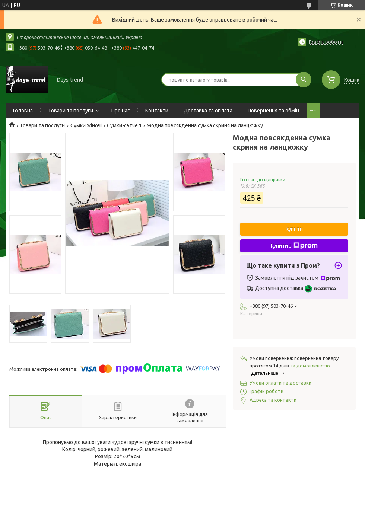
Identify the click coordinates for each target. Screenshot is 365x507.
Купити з (294, 245)
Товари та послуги (70, 110)
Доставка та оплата (208, 110)
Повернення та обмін (273, 110)
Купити (294, 229)
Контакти (156, 110)
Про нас (120, 110)
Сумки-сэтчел (124, 125)
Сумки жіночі (86, 125)
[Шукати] (303, 79)
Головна (23, 110)
